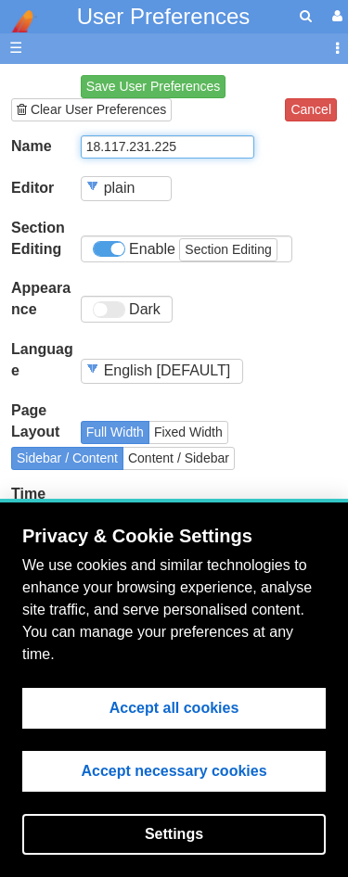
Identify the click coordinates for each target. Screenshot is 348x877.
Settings (174, 834)
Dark (127, 309)
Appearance (41, 298)
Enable (185, 249)
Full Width (115, 432)
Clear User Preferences (91, 109)
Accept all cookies (174, 708)
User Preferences (164, 16)
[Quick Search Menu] (306, 16)
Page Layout (35, 420)
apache (18, 21)
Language (42, 359)
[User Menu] (335, 16)
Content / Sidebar (178, 458)
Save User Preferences (153, 86)
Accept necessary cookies (173, 771)
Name (31, 146)
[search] (306, 16)
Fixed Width (188, 432)
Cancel (310, 109)
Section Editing (38, 238)
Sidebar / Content (67, 458)
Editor (32, 188)
